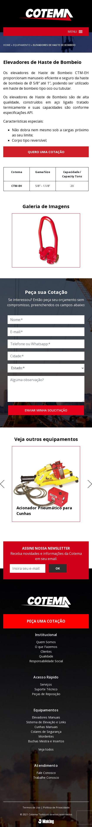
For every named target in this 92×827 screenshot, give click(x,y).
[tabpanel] (46, 240)
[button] (72, 31)
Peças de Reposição (46, 694)
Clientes (46, 651)
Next (90, 484)
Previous (2, 484)
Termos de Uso (31, 807)
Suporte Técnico (46, 689)
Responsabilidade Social (46, 661)
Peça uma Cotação (46, 621)
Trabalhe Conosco (46, 777)
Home (6, 45)
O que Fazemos (46, 647)
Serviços (46, 684)
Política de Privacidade (56, 807)
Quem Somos (46, 642)
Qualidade (46, 656)
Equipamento (21, 45)
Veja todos (46, 749)
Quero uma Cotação (46, 152)
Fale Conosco (46, 773)
